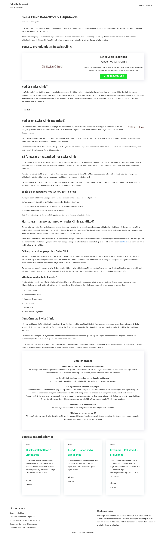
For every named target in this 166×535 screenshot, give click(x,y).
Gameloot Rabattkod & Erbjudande (23, 527)
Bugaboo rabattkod (17, 513)
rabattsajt (123, 242)
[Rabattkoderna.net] (19, 5)
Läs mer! (29, 480)
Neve (74, 532)
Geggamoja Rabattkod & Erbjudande (23, 524)
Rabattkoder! (151, 5)
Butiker (141, 5)
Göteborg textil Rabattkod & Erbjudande (25, 520)
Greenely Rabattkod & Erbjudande (22, 517)
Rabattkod (27, 22)
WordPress (90, 532)
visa (33, 110)
